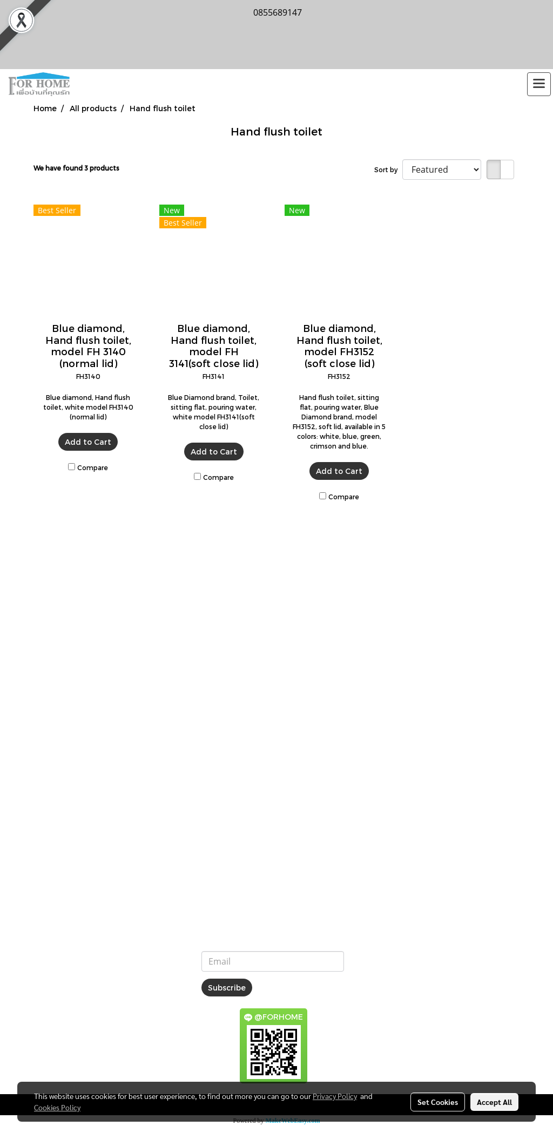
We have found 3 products (76, 168)
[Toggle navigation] (539, 84)
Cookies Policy (57, 1107)
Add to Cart (88, 441)
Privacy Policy (335, 1096)
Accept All (494, 1102)
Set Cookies (437, 1102)
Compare (92, 467)
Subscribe (227, 987)
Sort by (388, 169)
